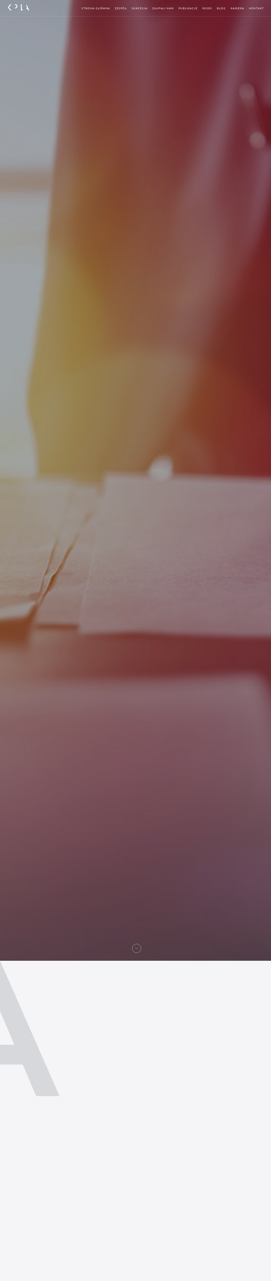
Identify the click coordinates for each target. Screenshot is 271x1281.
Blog (221, 8)
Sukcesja (139, 8)
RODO (207, 8)
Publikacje (188, 8)
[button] (136, 950)
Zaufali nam (163, 8)
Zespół (121, 8)
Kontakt (256, 8)
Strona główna (95, 8)
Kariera (237, 8)
